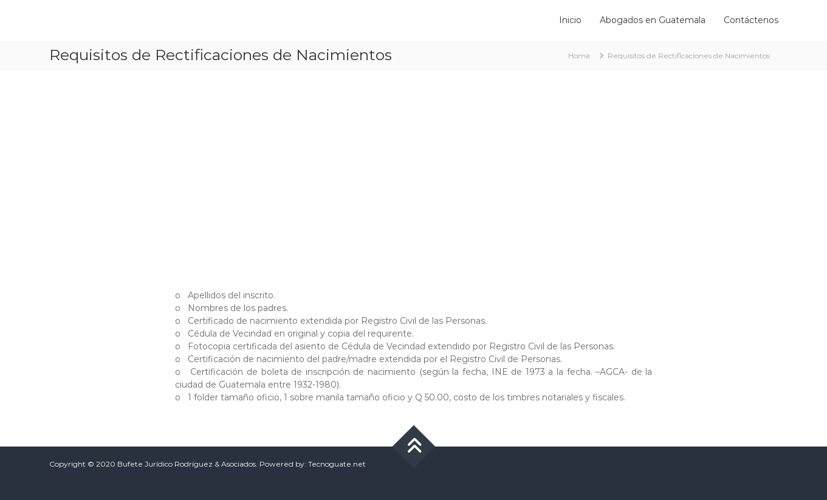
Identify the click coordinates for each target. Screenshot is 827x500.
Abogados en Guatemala (652, 20)
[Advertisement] (413, 174)
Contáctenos (751, 20)
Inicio (570, 20)
